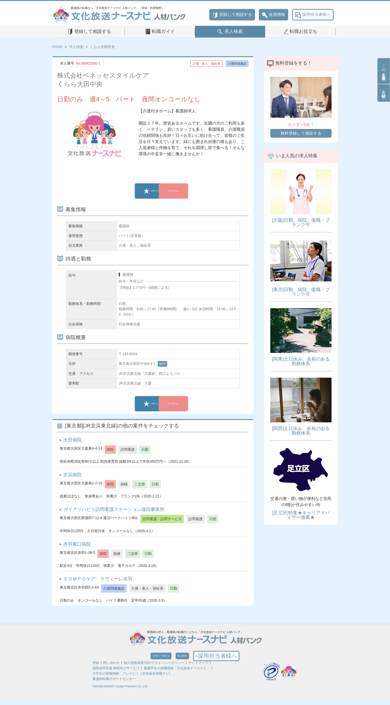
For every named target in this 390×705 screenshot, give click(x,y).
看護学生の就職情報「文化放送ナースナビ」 (177, 674)
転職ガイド (163, 31)
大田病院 (72, 440)
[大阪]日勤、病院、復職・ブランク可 (301, 222)
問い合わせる (188, 191)
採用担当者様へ (313, 14)
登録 (95, 669)
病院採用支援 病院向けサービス (116, 674)
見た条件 (383, 93)
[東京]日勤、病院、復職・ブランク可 (301, 292)
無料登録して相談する (301, 133)
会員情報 (273, 14)
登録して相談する (232, 14)
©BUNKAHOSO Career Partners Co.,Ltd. (120, 692)
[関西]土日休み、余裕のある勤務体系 (301, 431)
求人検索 (233, 31)
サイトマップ (198, 669)
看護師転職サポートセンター (114, 685)
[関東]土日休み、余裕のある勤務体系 (301, 361)
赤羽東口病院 (77, 544)
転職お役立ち (303, 31)
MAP (162, 364)
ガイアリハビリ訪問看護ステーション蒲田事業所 (113, 509)
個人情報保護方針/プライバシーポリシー (154, 669)
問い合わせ (111, 669)
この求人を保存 (383, 71)
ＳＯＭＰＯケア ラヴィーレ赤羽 (97, 578)
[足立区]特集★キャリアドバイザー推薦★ (301, 515)
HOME (57, 47)
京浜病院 (72, 474)
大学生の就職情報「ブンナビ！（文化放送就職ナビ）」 (133, 679)
